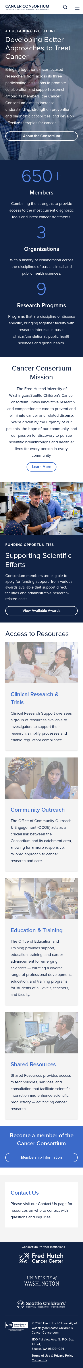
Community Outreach (38, 809)
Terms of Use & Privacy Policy (52, 1356)
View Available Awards (41, 610)
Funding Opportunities (29, 545)
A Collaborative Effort (30, 31)
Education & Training (37, 930)
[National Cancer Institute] (16, 1326)
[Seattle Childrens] (41, 1303)
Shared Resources (33, 1064)
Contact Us (25, 1192)
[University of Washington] (41, 1280)
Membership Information (41, 1157)
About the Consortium (41, 136)
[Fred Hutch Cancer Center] (41, 1257)
